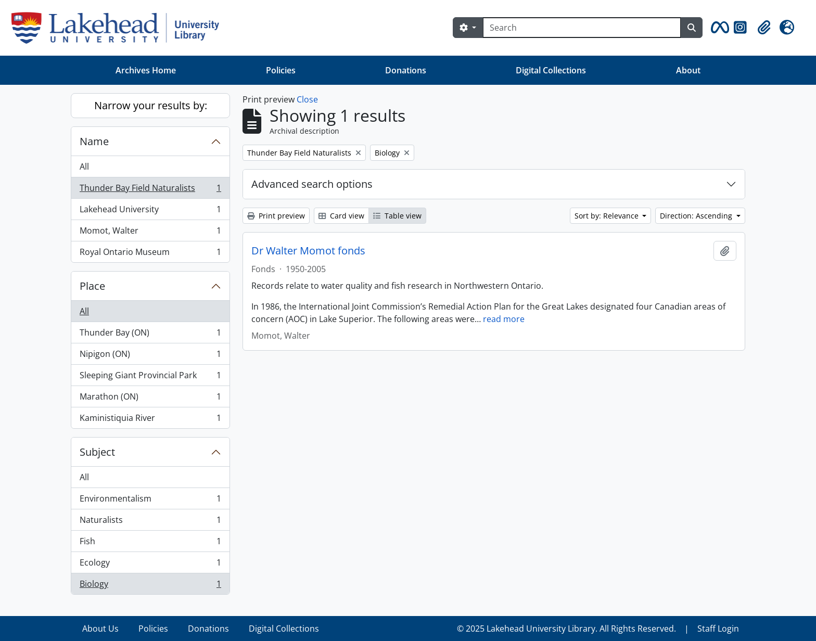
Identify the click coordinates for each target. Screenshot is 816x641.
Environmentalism (150, 500)
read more (504, 319)
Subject (97, 452)
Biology (150, 586)
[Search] (581, 27)
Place (92, 286)
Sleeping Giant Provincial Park (150, 377)
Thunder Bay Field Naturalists (150, 190)
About (688, 70)
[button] (718, 27)
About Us (100, 628)
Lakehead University (150, 211)
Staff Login (718, 628)
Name (94, 141)
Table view (397, 216)
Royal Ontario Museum (150, 254)
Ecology (150, 564)
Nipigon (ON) (150, 356)
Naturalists (150, 522)
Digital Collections (551, 70)
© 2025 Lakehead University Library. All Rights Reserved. (566, 628)
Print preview (276, 216)
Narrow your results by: (150, 105)
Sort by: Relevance (608, 216)
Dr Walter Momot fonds (308, 251)
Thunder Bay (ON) (150, 334)
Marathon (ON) (150, 398)
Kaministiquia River (150, 420)
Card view (341, 216)
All (84, 166)
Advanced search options (312, 184)
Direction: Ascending (697, 216)
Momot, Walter (150, 232)
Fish (150, 543)
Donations (405, 70)
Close (307, 99)
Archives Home (146, 70)
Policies (281, 70)
